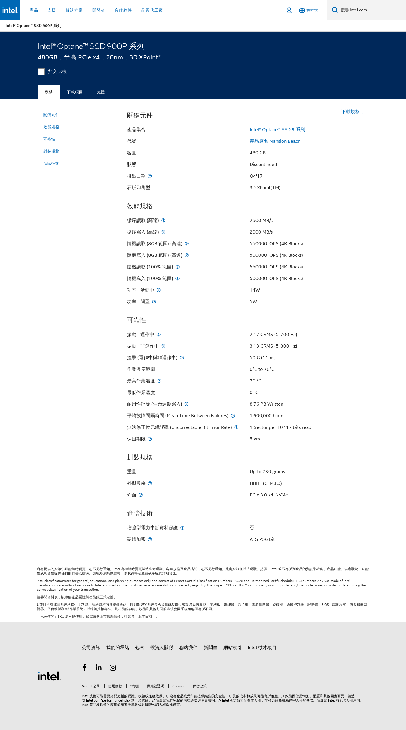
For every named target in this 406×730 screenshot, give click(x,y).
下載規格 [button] (352, 112)
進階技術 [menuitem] (51, 163)
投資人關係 (161, 648)
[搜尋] (335, 10)
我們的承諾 (117, 648)
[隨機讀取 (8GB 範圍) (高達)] (187, 243)
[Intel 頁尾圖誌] (49, 676)
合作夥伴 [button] (123, 10)
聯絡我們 (188, 648)
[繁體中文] (308, 10)
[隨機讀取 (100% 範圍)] (177, 266)
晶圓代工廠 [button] (152, 10)
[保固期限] (150, 438)
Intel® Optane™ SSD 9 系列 (277, 130)
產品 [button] (34, 10)
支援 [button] (52, 10)
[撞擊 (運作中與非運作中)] (182, 357)
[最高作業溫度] (159, 380)
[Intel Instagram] (113, 668)
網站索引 (232, 648)
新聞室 (210, 648)
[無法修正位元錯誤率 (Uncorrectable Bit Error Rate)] (236, 427)
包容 (139, 648)
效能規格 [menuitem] (51, 126)
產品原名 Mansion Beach (275, 141)
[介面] (140, 494)
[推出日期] (150, 176)
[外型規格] (150, 483)
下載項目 (75, 92)
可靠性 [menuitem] (49, 139)
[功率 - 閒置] (154, 301)
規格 (49, 92)
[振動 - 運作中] (158, 334)
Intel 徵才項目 (262, 648)
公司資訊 (91, 648)
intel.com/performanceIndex (108, 700)
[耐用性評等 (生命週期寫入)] (186, 404)
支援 (101, 92)
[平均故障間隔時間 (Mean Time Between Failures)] (233, 415)
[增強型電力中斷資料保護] (182, 527)
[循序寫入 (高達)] (163, 232)
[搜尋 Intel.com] (372, 10)
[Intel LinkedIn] (99, 668)
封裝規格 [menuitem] (51, 151)
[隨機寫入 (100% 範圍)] (177, 278)
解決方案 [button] (74, 10)
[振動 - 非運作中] (163, 346)
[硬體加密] (150, 539)
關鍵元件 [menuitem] (51, 114)
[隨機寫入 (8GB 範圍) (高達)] (187, 255)
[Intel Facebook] (84, 668)
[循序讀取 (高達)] (163, 220)
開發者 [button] (98, 10)
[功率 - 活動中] (158, 290)
